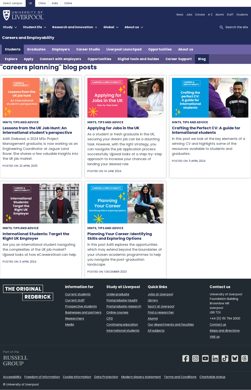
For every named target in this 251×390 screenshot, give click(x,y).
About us (185, 49)
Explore (11, 59)
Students (13, 49)
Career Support (179, 59)
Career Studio (88, 49)
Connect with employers (60, 59)
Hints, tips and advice (20, 122)
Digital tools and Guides (138, 59)
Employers (61, 49)
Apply (28, 59)
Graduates (36, 49)
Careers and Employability (28, 37)
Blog (202, 59)
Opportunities (160, 49)
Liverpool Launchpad (124, 49)
